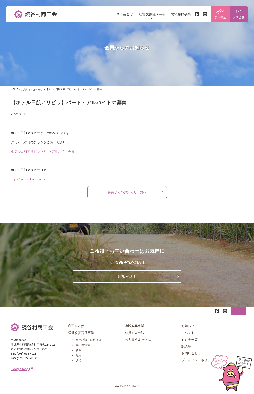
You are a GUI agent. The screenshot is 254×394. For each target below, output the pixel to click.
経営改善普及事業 (152, 14)
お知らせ (187, 326)
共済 (78, 360)
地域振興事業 (181, 14)
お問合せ (238, 17)
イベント (187, 333)
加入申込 (220, 17)
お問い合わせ (127, 276)
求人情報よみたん (138, 339)
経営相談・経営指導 (88, 339)
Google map (22, 369)
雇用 (78, 355)
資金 (78, 350)
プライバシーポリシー (197, 360)
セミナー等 (189, 339)
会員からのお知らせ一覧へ (127, 192)
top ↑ (238, 311)
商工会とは (124, 14)
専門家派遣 (83, 345)
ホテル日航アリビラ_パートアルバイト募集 (43, 151)
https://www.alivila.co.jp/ (28, 179)
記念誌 (186, 346)
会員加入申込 (134, 333)
